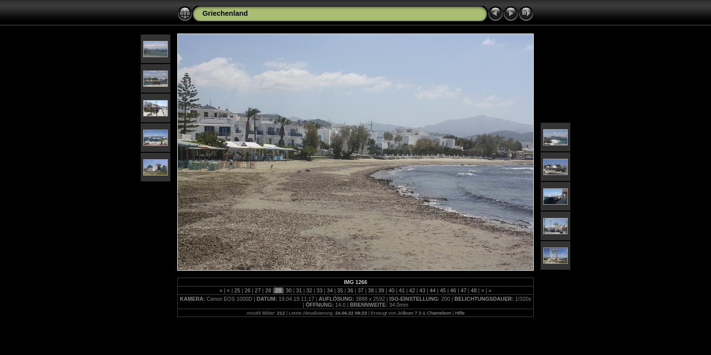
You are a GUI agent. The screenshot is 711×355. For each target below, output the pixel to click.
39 (381, 290)
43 (422, 290)
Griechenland (225, 13)
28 (268, 290)
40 (391, 290)
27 (257, 290)
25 (237, 290)
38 (370, 290)
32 (309, 290)
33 (319, 290)
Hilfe (460, 313)
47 (463, 290)
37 (360, 290)
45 (442, 290)
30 (288, 290)
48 (474, 290)
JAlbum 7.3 (409, 313)
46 (453, 290)
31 (298, 290)
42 (412, 290)
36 (350, 290)
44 (432, 290)
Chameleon (439, 313)
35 (340, 290)
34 (329, 290)
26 (247, 290)
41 (401, 290)
